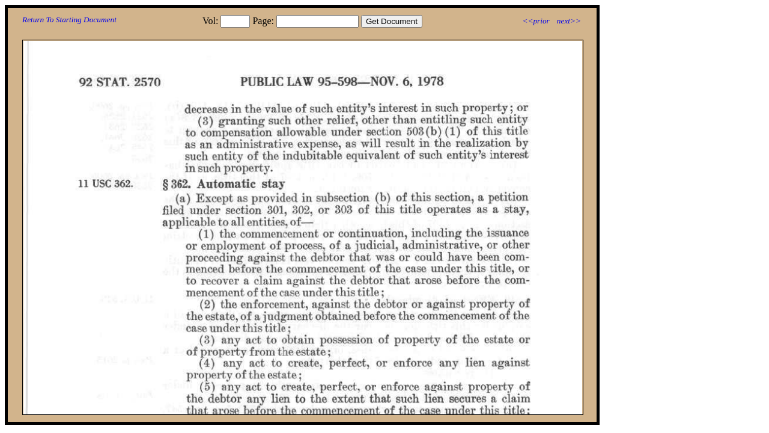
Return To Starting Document (69, 19)
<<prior (535, 20)
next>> (569, 20)
